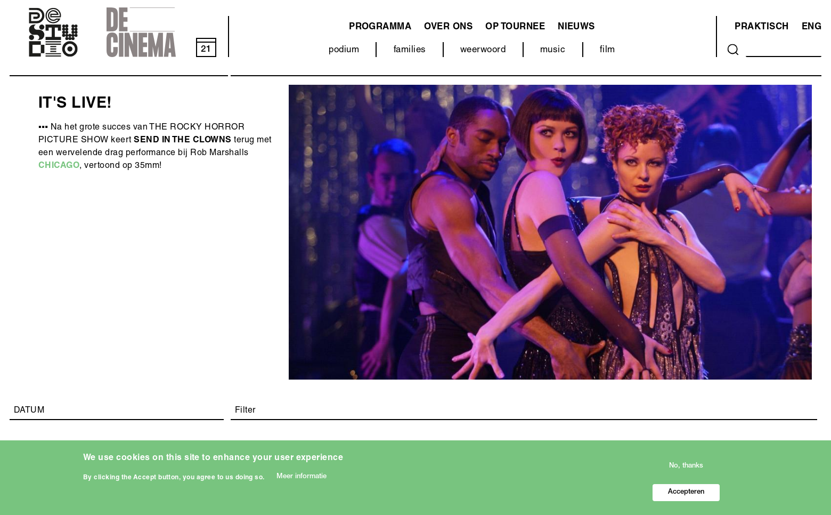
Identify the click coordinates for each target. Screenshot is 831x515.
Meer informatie (301, 479)
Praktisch (761, 27)
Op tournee (515, 27)
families (410, 50)
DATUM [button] (29, 411)
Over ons (448, 27)
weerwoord (483, 50)
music (552, 50)
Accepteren (686, 495)
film (607, 50)
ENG (811, 27)
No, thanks (686, 468)
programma (380, 27)
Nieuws (576, 27)
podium (344, 50)
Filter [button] (245, 411)
